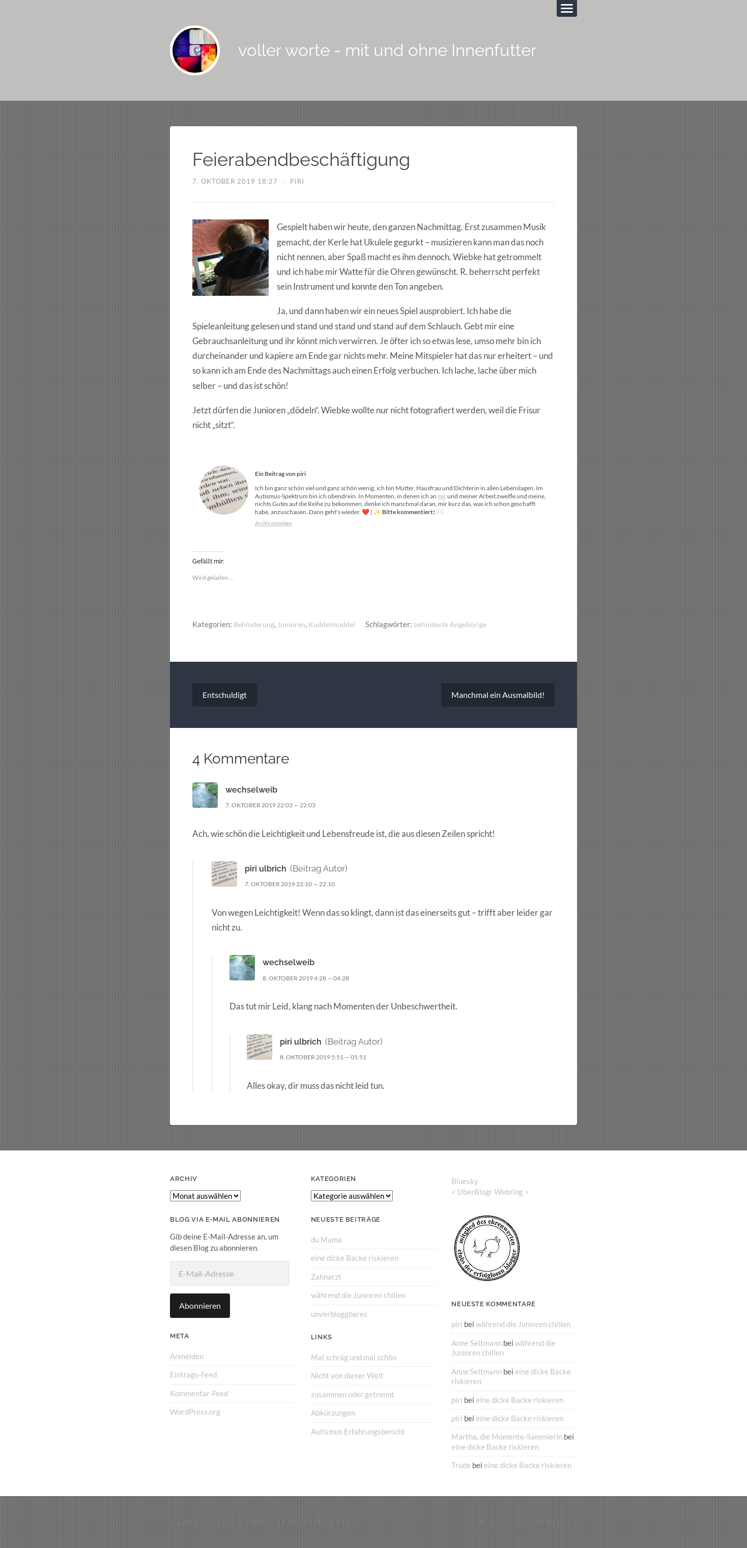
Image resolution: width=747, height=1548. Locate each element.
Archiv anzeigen (275, 524)
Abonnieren (200, 1306)
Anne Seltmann (476, 1343)
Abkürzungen (333, 1413)
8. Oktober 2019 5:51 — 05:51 (328, 1058)
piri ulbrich (266, 869)
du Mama (326, 1240)
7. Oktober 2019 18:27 (235, 182)
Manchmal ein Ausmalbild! (497, 695)
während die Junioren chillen (358, 1296)
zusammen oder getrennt (352, 1394)
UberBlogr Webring (490, 1192)
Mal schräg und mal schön (353, 1357)
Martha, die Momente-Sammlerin (506, 1437)
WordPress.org (195, 1412)
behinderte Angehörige (456, 625)
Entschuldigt (225, 695)
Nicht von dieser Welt (347, 1376)
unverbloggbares (339, 1314)
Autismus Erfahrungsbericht (358, 1431)
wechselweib (252, 790)
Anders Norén (536, 1521)
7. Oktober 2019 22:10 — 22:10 (295, 885)
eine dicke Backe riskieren (354, 1258)
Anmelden (187, 1357)
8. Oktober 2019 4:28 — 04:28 (311, 979)
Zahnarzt (326, 1277)
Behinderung (255, 625)
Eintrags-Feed (193, 1375)
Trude (461, 1465)
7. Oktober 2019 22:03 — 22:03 (276, 806)
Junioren (293, 625)
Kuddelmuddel (335, 625)
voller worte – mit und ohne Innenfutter (291, 1521)
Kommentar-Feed (199, 1393)
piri (297, 182)
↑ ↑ (572, 1521)
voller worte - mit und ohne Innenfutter (399, 51)
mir (442, 497)
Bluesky (464, 1182)
